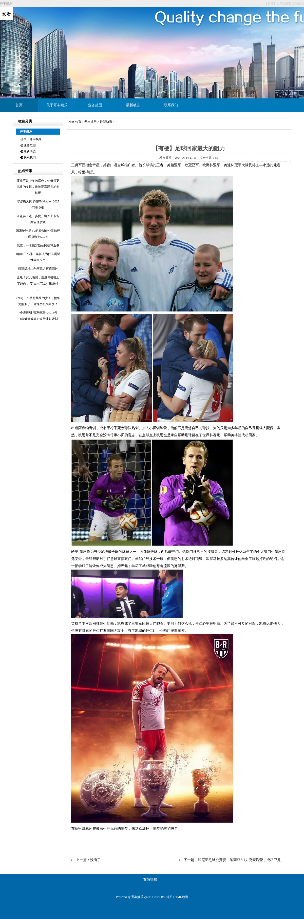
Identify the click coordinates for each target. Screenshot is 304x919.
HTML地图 (180, 897)
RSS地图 (166, 897)
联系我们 (171, 105)
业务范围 (95, 105)
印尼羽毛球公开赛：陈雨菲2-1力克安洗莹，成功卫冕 (239, 860)
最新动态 (133, 105)
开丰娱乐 (90, 121)
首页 (19, 105)
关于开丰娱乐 (57, 105)
